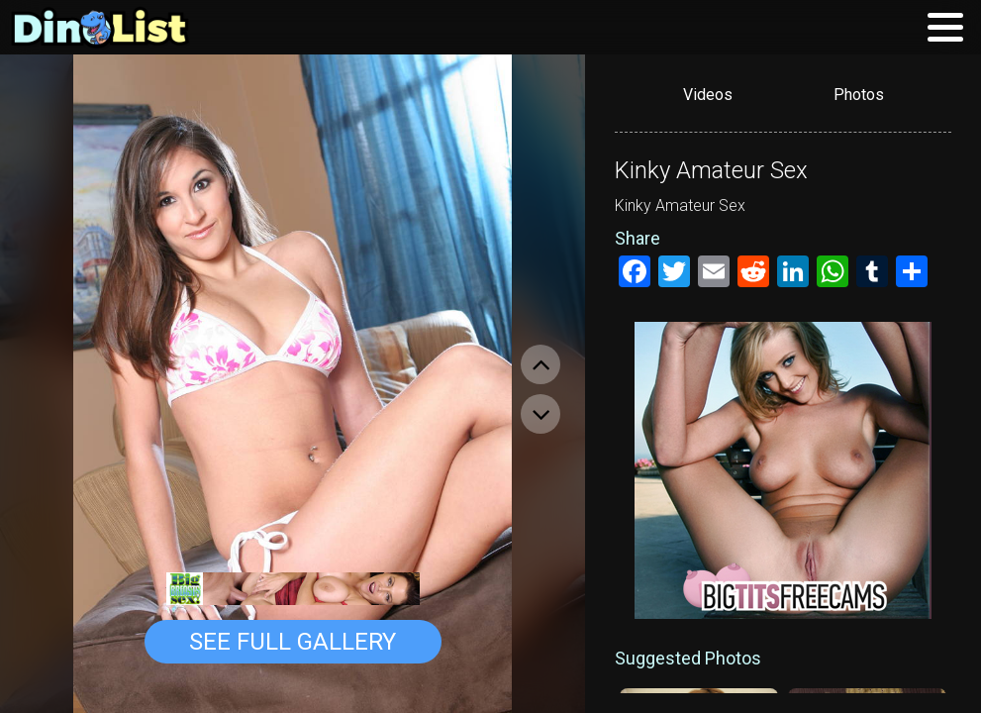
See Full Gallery (292, 642)
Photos (859, 94)
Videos (708, 94)
